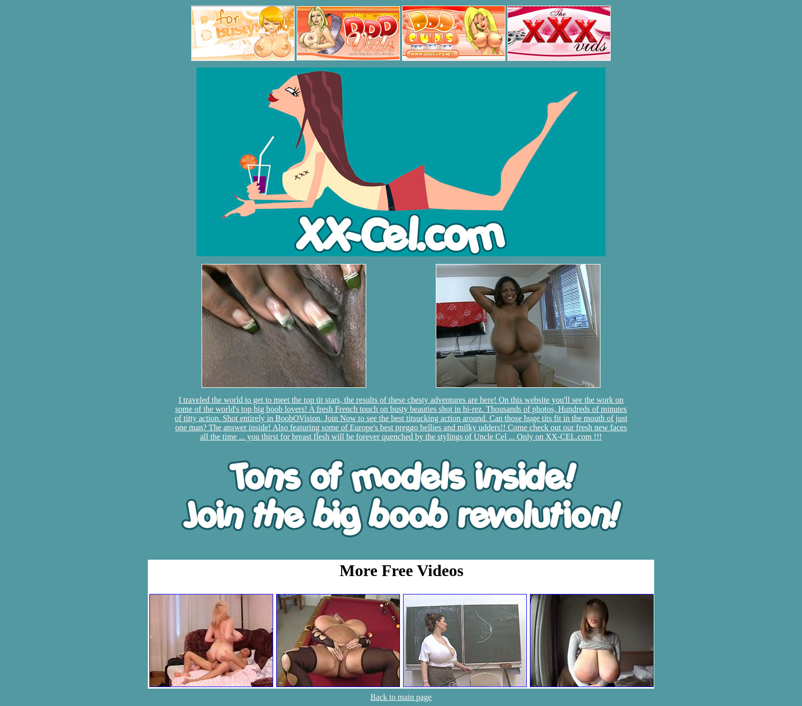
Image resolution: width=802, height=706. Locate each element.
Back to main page (401, 697)
